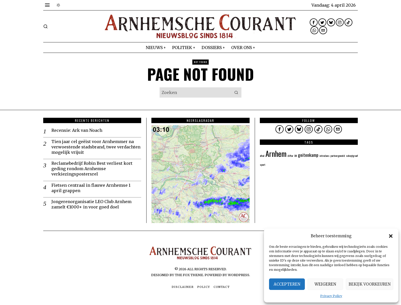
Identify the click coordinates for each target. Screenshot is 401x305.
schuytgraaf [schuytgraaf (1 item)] (352, 156)
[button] (390, 236)
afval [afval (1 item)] (262, 156)
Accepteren (287, 284)
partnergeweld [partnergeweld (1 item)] (337, 156)
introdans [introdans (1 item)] (324, 156)
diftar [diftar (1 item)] (290, 156)
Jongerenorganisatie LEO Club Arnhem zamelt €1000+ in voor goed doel (91, 204)
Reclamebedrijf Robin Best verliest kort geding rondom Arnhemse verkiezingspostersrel (91, 169)
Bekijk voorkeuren (370, 284)
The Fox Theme (189, 275)
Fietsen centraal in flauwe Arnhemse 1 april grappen (90, 188)
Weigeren (325, 284)
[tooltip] (314, 22)
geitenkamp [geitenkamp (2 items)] (308, 154)
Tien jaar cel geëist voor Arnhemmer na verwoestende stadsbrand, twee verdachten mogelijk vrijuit (95, 147)
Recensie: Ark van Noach (76, 130)
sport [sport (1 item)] (262, 164)
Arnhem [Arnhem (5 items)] (275, 153)
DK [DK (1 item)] (295, 156)
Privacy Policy (331, 296)
